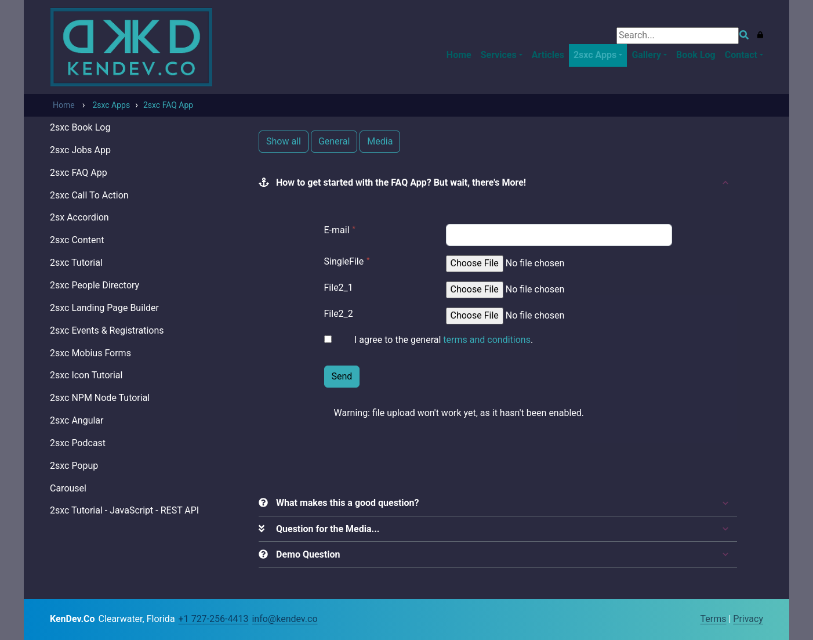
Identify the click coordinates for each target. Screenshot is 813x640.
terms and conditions (487, 339)
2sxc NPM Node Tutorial (100, 397)
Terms (714, 618)
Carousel (68, 488)
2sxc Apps (595, 54)
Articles (548, 54)
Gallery (646, 54)
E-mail (337, 230)
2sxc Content (77, 239)
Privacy (748, 618)
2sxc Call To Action (89, 195)
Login (689, 620)
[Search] (677, 35)
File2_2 (338, 313)
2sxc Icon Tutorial (86, 375)
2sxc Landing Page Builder (104, 307)
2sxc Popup (74, 465)
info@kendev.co (284, 618)
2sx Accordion (79, 217)
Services (499, 54)
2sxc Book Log (80, 127)
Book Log (696, 54)
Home (459, 54)
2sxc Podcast (78, 443)
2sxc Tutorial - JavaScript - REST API (124, 510)
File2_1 (338, 287)
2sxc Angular (76, 420)
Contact (741, 54)
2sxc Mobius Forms (90, 353)
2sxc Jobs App (80, 150)
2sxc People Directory (94, 285)
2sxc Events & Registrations (107, 330)
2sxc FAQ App (78, 172)
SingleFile (344, 261)
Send (342, 376)
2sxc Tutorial (76, 262)
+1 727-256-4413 (214, 618)
